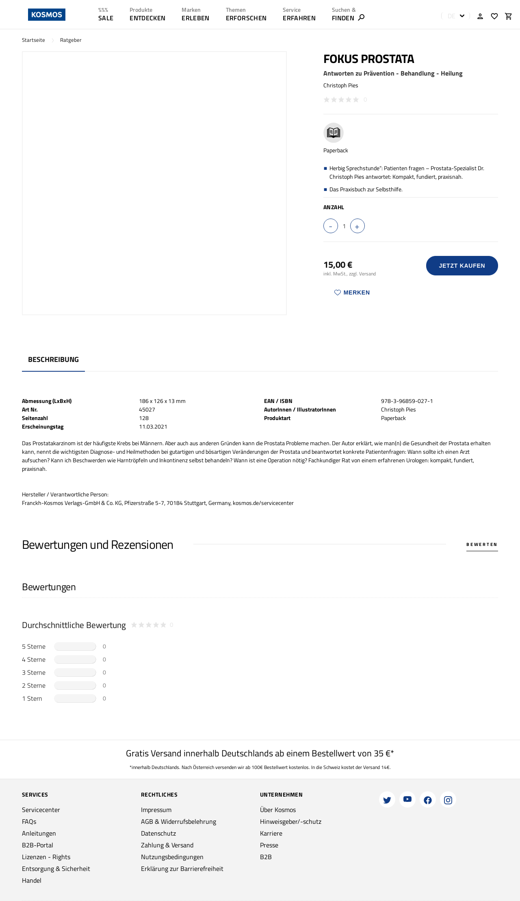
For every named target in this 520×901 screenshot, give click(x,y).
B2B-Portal (37, 845)
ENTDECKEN (147, 18)
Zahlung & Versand (167, 845)
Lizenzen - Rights (46, 857)
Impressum (156, 809)
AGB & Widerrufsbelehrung (178, 821)
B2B (266, 857)
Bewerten (482, 544)
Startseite (33, 40)
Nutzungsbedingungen (172, 857)
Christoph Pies (340, 85)
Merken (352, 292)
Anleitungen (39, 833)
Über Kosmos (278, 809)
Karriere (271, 833)
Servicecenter (41, 809)
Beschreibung (53, 359)
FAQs (29, 821)
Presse (269, 845)
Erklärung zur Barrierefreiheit (182, 868)
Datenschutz (158, 833)
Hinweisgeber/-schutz (290, 821)
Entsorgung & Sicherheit (56, 868)
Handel (31, 880)
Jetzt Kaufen (462, 265)
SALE (105, 18)
